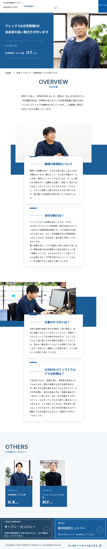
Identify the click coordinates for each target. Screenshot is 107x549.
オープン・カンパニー (77, 6)
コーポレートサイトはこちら (85, 543)
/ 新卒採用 (97, 6)
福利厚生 (64, 6)
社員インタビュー (50, 6)
